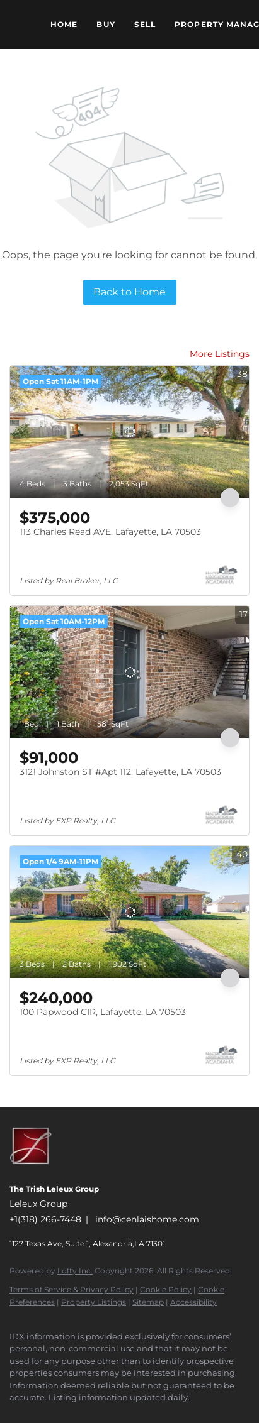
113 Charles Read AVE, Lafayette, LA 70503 (110, 531)
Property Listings (93, 1302)
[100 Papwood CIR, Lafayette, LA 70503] (129, 912)
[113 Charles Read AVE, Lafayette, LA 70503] (129, 432)
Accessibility (193, 1302)
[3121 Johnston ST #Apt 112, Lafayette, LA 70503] (129, 672)
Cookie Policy (166, 1289)
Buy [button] (105, 24)
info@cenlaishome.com (147, 1219)
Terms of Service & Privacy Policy (71, 1289)
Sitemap (148, 1302)
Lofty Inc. (75, 1270)
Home (64, 24)
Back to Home (129, 292)
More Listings (220, 354)
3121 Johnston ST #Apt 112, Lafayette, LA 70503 (120, 771)
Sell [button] (145, 24)
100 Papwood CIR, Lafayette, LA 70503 (103, 1012)
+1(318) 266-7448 (45, 1219)
